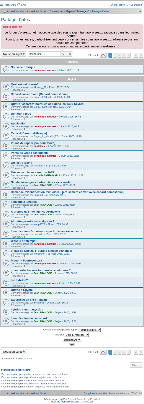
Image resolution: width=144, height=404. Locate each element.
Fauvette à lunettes (24, 201)
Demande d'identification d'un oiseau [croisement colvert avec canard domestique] (67, 192)
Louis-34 (38, 195)
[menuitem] (95, 393)
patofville (38, 234)
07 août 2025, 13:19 (58, 146)
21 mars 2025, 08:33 (66, 273)
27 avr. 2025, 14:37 (57, 224)
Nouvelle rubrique (23, 67)
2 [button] (115, 55)
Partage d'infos (15, 19)
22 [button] (136, 55)
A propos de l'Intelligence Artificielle (35, 211)
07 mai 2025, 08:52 (65, 185)
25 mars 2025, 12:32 (59, 253)
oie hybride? (19, 280)
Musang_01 (40, 87)
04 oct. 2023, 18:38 (69, 70)
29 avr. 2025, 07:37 (65, 214)
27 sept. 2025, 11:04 (60, 107)
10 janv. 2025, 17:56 (66, 321)
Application (18, 123)
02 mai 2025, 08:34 (65, 204)
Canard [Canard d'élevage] (29, 133)
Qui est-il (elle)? (21, 162)
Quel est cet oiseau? (25, 84)
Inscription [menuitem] (119, 4)
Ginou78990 (40, 97)
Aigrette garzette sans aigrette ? (32, 221)
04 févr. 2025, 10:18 (57, 302)
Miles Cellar (87, 402)
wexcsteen (39, 253)
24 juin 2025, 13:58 (69, 155)
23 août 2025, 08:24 (69, 126)
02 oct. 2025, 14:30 (59, 97)
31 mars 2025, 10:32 (70, 244)
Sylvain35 (39, 302)
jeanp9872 (39, 224)
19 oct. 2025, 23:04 (59, 87)
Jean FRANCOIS (43, 185)
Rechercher (64, 54)
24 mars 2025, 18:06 (70, 263)
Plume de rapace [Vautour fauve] (33, 143)
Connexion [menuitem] (136, 4)
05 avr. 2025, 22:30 (56, 234)
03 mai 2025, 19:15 (56, 195)
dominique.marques (45, 70)
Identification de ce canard (29, 318)
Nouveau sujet (12, 54)
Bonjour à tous (21, 113)
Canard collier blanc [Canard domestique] (39, 94)
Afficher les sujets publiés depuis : (72, 330)
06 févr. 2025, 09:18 (65, 293)
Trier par (71, 335)
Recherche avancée (70, 54)
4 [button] (124, 55)
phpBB (62, 399)
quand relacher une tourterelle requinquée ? (41, 270)
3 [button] (119, 55)
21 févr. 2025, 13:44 (69, 283)
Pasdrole (38, 165)
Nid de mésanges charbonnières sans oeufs (41, 182)
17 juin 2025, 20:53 (56, 165)
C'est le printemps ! (24, 241)
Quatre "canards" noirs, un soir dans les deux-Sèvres (47, 104)
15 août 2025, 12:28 (71, 136)
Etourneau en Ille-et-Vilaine (29, 299)
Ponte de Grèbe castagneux (30, 152)
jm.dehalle (40, 146)
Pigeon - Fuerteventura (26, 260)
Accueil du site (15, 11)
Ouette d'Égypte (22, 290)
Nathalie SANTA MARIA (47, 175)
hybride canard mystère (27, 309)
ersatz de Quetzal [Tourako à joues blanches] (41, 250)
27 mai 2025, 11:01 (73, 175)
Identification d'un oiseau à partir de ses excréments (46, 231)
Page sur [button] (103, 55)
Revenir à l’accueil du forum (18, 358)
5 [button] (128, 55)
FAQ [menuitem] (23, 4)
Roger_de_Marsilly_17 (46, 136)
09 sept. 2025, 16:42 (70, 116)
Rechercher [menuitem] (140, 11)
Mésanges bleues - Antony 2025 (32, 172)
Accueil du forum (36, 11)
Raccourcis (10, 4)
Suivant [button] (141, 55)
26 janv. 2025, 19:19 (66, 312)
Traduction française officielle (65, 402)
